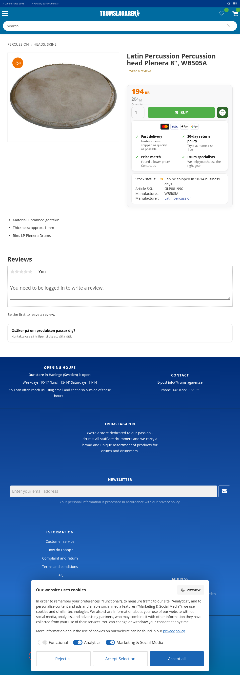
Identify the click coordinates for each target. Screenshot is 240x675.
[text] (179, 92)
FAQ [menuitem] (60, 575)
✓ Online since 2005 (13, 3)
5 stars (30, 271)
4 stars (25, 271)
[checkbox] (52, 642)
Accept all (177, 658)
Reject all (63, 658)
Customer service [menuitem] (60, 541)
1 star (12, 271)
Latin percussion (178, 198)
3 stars (21, 271)
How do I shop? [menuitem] (60, 549)
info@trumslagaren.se (185, 382)
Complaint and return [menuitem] (60, 558)
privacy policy (169, 502)
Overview (190, 589)
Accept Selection (120, 658)
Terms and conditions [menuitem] (60, 566)
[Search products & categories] (120, 26)
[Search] (229, 26)
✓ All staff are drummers (45, 3)
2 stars (17, 271)
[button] (6, 13)
